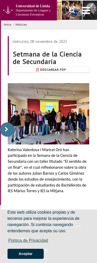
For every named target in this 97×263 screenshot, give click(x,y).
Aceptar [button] (26, 254)
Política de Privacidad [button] (28, 240)
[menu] (86, 10)
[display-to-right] (7, 129)
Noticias (21, 24)
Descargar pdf (51, 70)
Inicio (7, 24)
